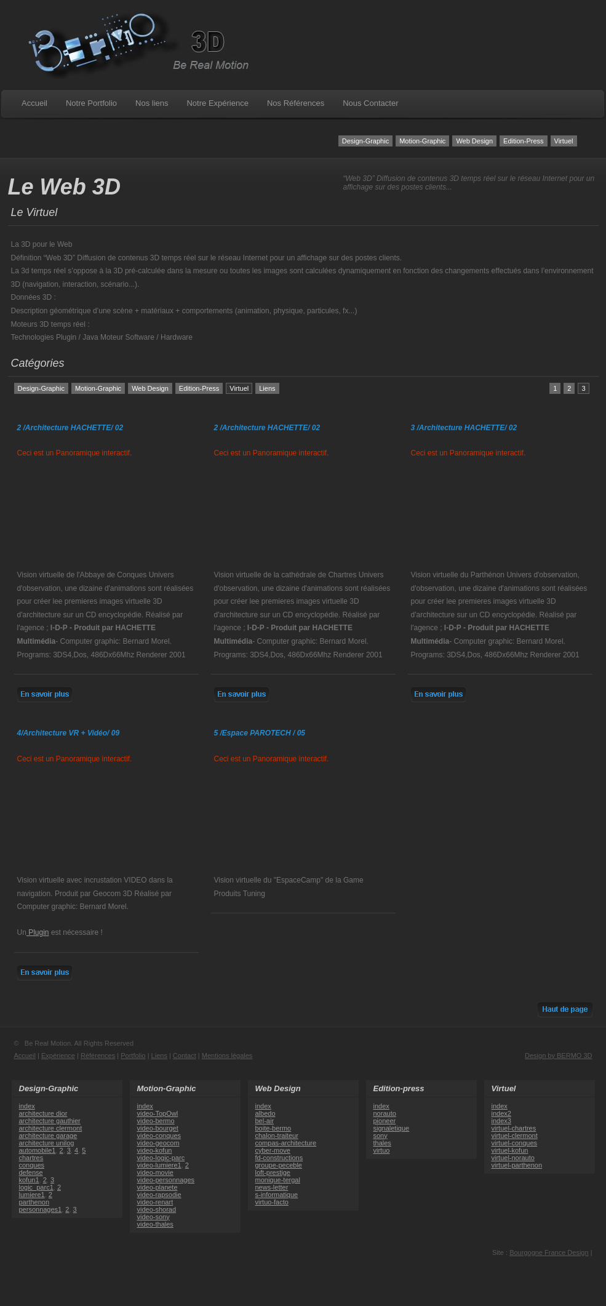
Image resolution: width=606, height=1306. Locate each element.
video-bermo (156, 1120)
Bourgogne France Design (548, 1252)
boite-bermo (273, 1128)
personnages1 (40, 1209)
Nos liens (151, 103)
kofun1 (29, 1180)
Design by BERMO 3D (558, 1055)
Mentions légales (227, 1055)
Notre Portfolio (91, 103)
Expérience (58, 1055)
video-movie (155, 1172)
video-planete (157, 1187)
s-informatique (276, 1194)
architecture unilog (46, 1143)
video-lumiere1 (159, 1165)
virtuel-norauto (513, 1157)
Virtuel (563, 141)
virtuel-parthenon (517, 1165)
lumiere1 (32, 1194)
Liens (267, 388)
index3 (501, 1120)
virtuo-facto (272, 1202)
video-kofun (154, 1150)
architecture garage (48, 1135)
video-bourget (157, 1128)
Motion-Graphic (422, 141)
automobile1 (37, 1150)
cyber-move (272, 1150)
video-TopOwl (157, 1113)
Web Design (474, 141)
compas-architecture (286, 1143)
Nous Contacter (370, 103)
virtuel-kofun (510, 1150)
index (27, 1106)
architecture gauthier (50, 1120)
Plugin (37, 932)
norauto (384, 1113)
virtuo (381, 1150)
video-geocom (158, 1143)
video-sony (153, 1216)
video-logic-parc (161, 1157)
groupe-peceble (278, 1165)
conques (32, 1165)
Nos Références (295, 103)
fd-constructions (279, 1157)
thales (382, 1143)
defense (31, 1172)
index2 (501, 1113)
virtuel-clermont (515, 1135)
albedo (265, 1113)
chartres (31, 1157)
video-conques (159, 1135)
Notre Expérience (217, 103)
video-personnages (166, 1180)
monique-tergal (277, 1180)
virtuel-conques (515, 1143)
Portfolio (133, 1055)
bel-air (264, 1120)
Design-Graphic (365, 141)
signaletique (391, 1128)
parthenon (34, 1202)
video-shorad (157, 1209)
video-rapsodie (159, 1194)
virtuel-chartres (514, 1128)
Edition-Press (523, 141)
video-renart (155, 1202)
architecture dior (43, 1113)
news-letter (272, 1187)
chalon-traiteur (276, 1135)
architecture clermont (50, 1128)
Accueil (34, 103)
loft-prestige (272, 1172)
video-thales (155, 1224)
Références (98, 1055)
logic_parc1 (36, 1187)
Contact (184, 1055)
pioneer (384, 1120)
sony (380, 1135)
